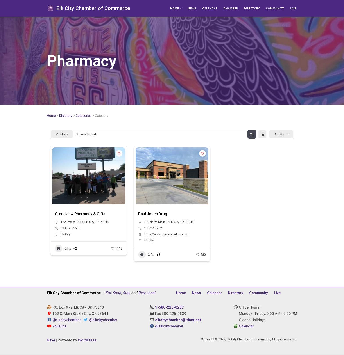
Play (141, 293)
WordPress (87, 340)
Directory (252, 8)
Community (275, 8)
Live (293, 8)
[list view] (262, 134)
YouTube (56, 326)
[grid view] (251, 134)
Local (150, 293)
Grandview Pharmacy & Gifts (80, 214)
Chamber (230, 8)
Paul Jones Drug (152, 214)
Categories (83, 116)
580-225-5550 (70, 228)
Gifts (63, 248)
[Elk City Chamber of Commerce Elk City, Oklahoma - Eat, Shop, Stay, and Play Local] (88, 8)
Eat (108, 293)
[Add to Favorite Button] (119, 153)
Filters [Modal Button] (61, 134)
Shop (117, 293)
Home (51, 116)
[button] (180, 8)
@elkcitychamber (66, 320)
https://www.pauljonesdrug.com (166, 234)
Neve (51, 340)
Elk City (65, 234)
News (191, 8)
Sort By (279, 134)
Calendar (209, 8)
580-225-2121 (154, 228)
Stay (126, 293)
